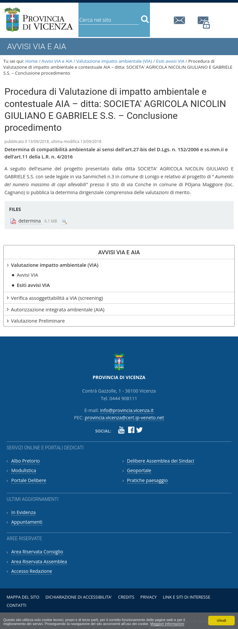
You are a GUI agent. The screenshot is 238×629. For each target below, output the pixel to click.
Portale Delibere (28, 480)
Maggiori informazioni (167, 624)
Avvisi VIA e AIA (57, 61)
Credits (126, 597)
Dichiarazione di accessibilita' (78, 597)
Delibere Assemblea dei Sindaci (160, 461)
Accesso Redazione (31, 571)
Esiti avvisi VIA (170, 61)
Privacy (148, 597)
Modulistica (23, 470)
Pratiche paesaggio (147, 480)
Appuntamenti (26, 522)
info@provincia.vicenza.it (180, 20)
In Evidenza (23, 512)
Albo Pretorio (25, 461)
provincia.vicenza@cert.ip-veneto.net (204, 23)
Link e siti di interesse (186, 597)
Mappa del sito (23, 597)
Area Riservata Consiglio (37, 551)
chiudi (221, 620)
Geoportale (139, 470)
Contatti (16, 605)
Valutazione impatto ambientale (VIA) (114, 61)
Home (31, 61)
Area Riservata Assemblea (39, 561)
